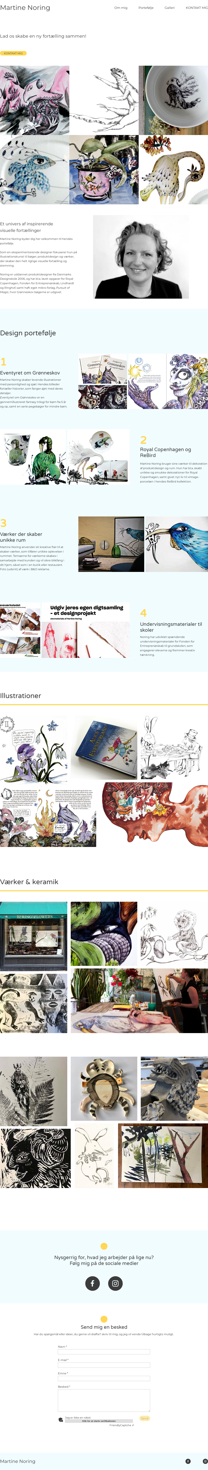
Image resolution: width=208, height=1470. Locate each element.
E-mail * (63, 1360)
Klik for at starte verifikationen (99, 1421)
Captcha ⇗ (122, 1425)
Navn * (62, 1346)
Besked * (64, 1386)
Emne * (63, 1373)
